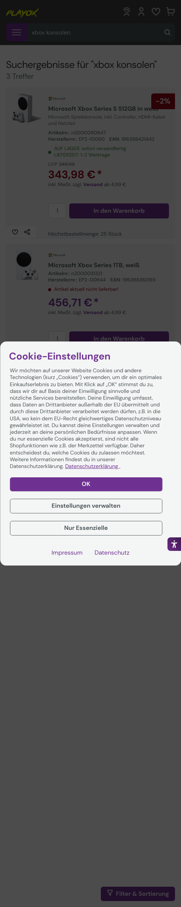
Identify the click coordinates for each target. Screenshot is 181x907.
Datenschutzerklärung (92, 466)
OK (86, 484)
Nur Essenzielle (86, 528)
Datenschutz (111, 553)
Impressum (67, 553)
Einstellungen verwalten (86, 506)
